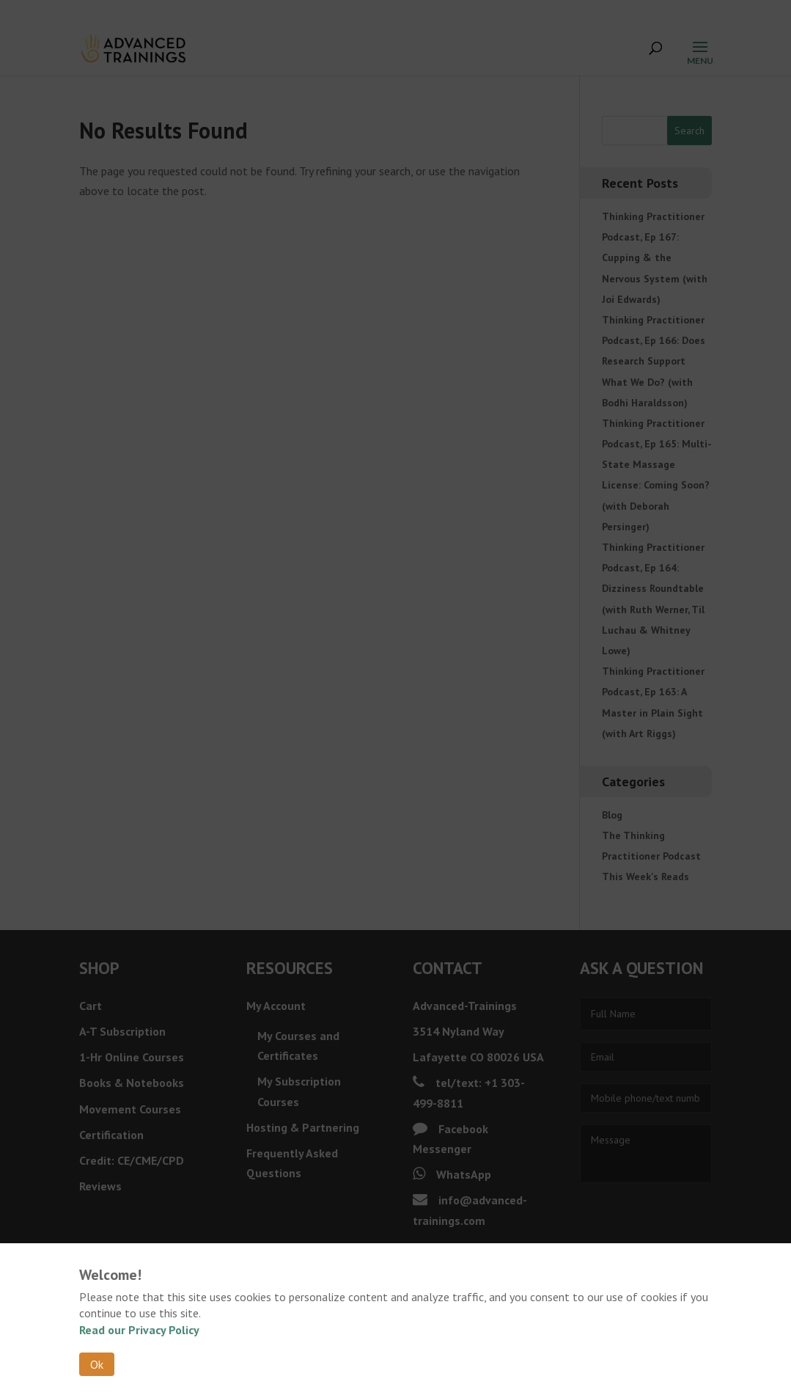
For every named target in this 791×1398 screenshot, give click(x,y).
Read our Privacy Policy (139, 1329)
